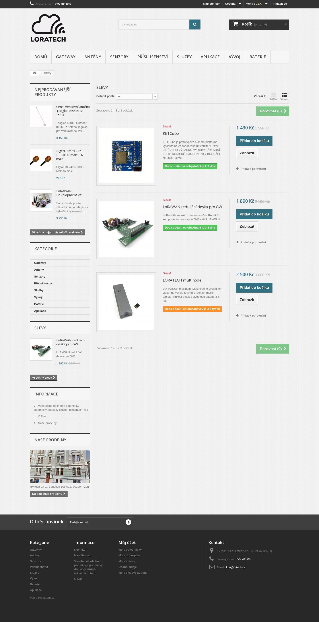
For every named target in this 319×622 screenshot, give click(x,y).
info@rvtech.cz (235, 567)
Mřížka (274, 97)
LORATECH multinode (182, 280)
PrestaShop (45, 597)
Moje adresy (127, 561)
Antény (92, 56)
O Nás (41, 416)
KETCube (171, 133)
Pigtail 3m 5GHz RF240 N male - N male (69, 155)
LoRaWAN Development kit (69, 193)
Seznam (284, 97)
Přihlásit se (279, 3)
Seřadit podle (105, 96)
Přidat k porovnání (253, 168)
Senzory (119, 56)
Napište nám (211, 3)
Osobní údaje (128, 567)
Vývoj (234, 56)
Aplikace (210, 56)
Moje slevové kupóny (133, 572)
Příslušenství (152, 56)
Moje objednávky (130, 549)
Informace (46, 394)
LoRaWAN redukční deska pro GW (70, 342)
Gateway (65, 56)
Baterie (257, 56)
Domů (40, 56)
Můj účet (127, 542)
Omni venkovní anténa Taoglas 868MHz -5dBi (73, 110)
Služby (184, 56)
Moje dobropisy (129, 555)
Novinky (80, 549)
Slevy (40, 328)
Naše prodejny (46, 423)
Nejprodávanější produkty (52, 92)
